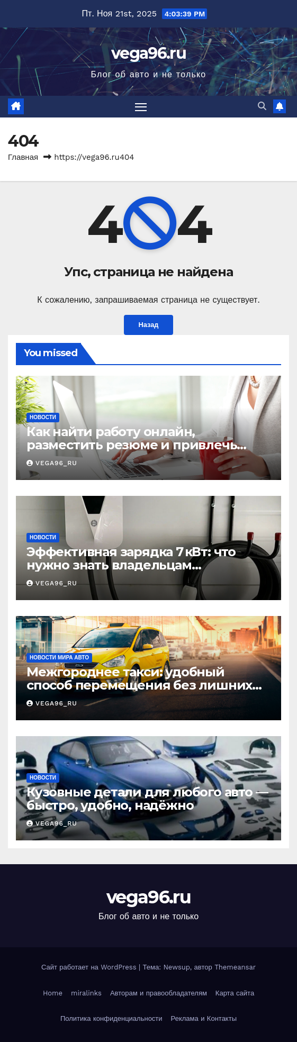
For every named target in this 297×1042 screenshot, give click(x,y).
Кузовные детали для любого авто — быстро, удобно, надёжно (146, 798)
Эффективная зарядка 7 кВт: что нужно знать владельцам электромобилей (131, 565)
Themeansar (235, 967)
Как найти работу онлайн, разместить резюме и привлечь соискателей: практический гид (131, 445)
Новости (43, 417)
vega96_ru (51, 463)
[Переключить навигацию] (140, 106)
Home (52, 993)
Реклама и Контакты (204, 1018)
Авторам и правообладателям (158, 993)
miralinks (86, 993)
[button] (262, 106)
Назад (149, 325)
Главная (23, 157)
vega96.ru (148, 53)
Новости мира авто (59, 657)
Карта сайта (234, 993)
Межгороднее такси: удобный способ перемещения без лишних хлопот (139, 685)
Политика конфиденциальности (111, 1018)
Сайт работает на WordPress (90, 967)
